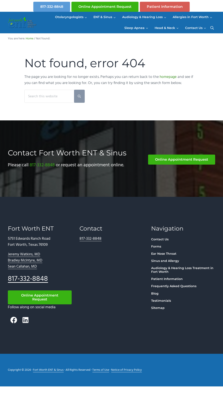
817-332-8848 (51, 7)
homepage (168, 86)
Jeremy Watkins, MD (25, 264)
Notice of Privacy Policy (126, 379)
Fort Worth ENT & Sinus (48, 379)
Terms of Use (100, 379)
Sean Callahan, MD (23, 276)
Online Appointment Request (105, 7)
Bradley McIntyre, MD (26, 270)
